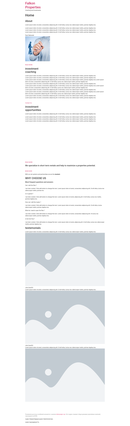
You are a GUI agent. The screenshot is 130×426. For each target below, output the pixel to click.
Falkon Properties (33, 5)
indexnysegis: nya (60, 414)
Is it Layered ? (29, 194)
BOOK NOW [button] (28, 171)
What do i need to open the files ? (35, 210)
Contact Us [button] (28, 103)
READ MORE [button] (28, 65)
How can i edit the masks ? (33, 202)
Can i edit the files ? (31, 185)
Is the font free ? (30, 219)
